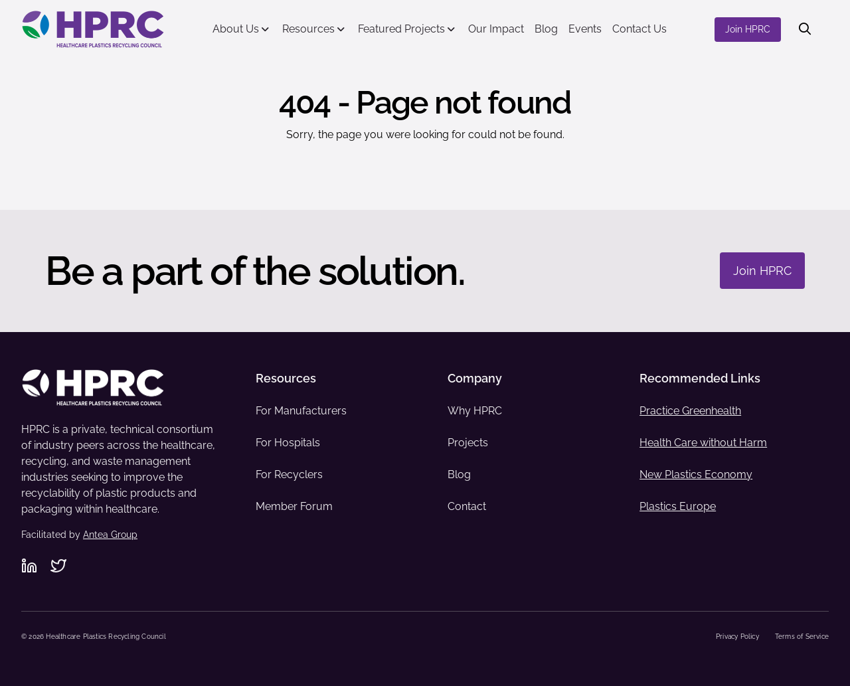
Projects (468, 442)
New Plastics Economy (695, 474)
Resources (308, 29)
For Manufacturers (301, 410)
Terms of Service (802, 636)
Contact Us (639, 29)
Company (475, 378)
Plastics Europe (677, 506)
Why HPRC (475, 410)
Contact (467, 506)
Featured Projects (401, 29)
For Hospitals (288, 442)
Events (585, 29)
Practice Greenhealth (690, 410)
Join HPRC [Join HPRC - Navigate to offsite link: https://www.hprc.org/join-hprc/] (747, 29)
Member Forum (294, 506)
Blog (546, 29)
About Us (235, 29)
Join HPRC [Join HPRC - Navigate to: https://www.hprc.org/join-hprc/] (762, 271)
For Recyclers (289, 474)
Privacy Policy (737, 636)
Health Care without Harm (703, 442)
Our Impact (496, 29)
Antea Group (110, 534)
